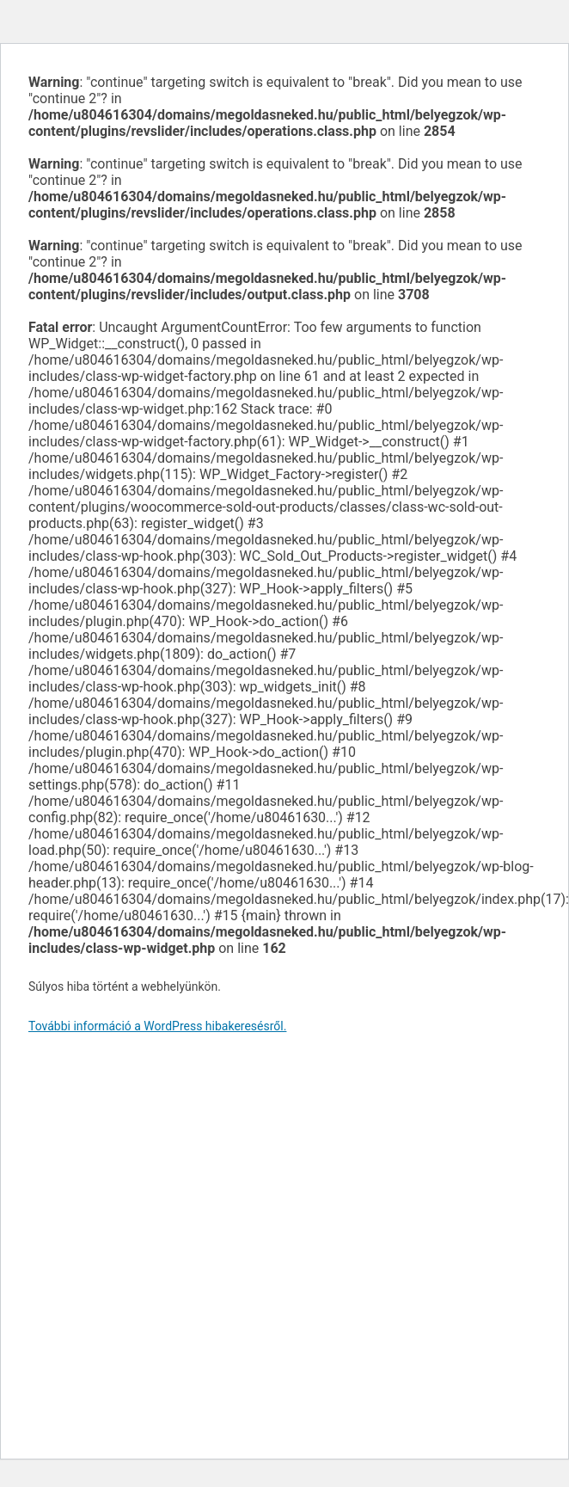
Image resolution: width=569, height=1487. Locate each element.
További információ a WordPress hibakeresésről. (157, 1026)
